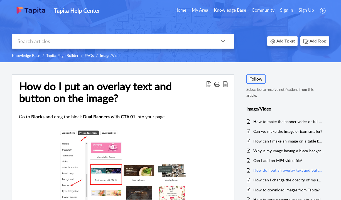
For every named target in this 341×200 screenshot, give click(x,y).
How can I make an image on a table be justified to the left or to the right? (288, 141)
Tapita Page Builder (62, 55)
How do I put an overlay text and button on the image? (288, 170)
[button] (323, 10)
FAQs (89, 55)
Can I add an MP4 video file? (277, 160)
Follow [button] (256, 79)
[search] (112, 41)
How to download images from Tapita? (286, 189)
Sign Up (306, 10)
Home (180, 10)
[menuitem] (180, 10)
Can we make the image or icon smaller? (287, 131)
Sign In (286, 10)
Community (263, 10)
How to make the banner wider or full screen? (288, 121)
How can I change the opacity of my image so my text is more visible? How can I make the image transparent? (288, 179)
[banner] (170, 31)
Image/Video (111, 55)
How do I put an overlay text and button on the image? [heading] (95, 92)
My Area (200, 10)
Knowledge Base (230, 10)
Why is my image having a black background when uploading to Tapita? (288, 150)
